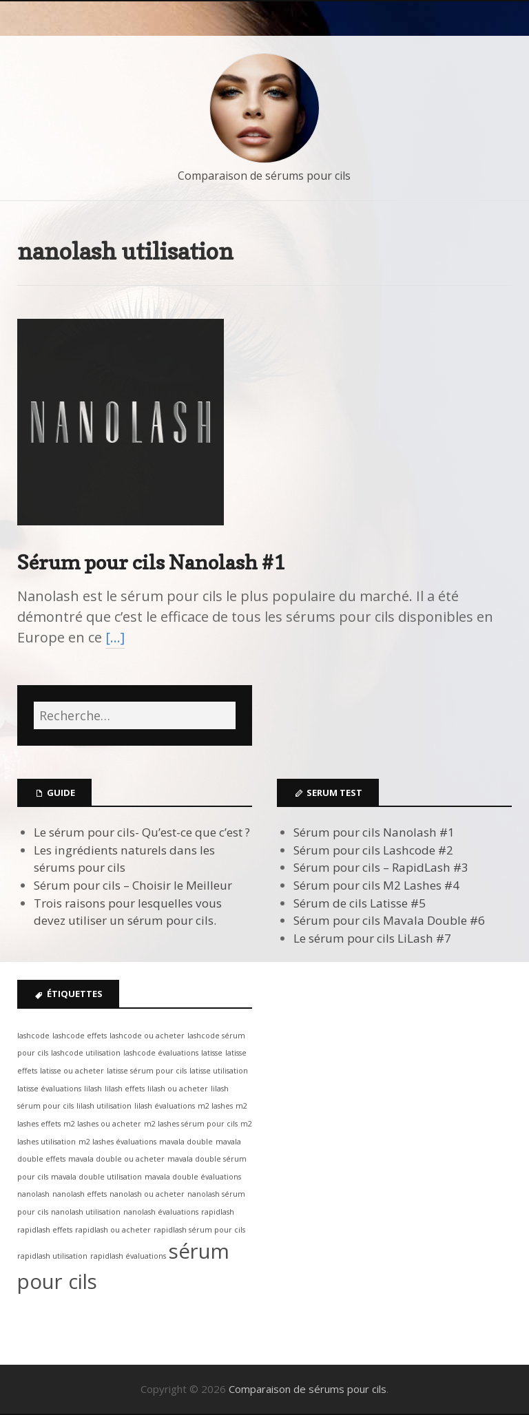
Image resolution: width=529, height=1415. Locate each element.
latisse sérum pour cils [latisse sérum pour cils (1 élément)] (147, 1071)
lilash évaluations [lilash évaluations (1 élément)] (164, 1106)
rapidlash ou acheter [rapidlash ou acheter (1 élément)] (113, 1230)
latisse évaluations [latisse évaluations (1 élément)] (49, 1088)
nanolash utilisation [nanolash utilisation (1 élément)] (86, 1212)
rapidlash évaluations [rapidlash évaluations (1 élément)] (128, 1256)
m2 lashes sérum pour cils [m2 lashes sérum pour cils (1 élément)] (191, 1124)
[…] (115, 637)
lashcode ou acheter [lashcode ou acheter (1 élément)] (147, 1035)
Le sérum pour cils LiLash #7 (372, 938)
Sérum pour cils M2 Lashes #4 (376, 885)
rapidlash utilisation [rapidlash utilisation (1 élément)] (52, 1256)
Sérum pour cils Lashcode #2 (373, 850)
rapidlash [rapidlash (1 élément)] (217, 1212)
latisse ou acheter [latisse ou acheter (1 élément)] (72, 1071)
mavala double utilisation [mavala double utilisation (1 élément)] (96, 1177)
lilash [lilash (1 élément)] (93, 1088)
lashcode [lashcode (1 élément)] (33, 1035)
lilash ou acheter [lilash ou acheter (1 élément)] (177, 1088)
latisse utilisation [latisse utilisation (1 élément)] (218, 1071)
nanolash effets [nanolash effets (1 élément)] (79, 1194)
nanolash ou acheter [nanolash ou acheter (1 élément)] (147, 1194)
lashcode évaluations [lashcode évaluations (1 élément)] (160, 1053)
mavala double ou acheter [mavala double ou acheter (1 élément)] (116, 1159)
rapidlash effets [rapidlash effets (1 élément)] (44, 1230)
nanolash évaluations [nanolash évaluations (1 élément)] (160, 1212)
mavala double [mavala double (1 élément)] (186, 1141)
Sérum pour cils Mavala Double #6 (389, 920)
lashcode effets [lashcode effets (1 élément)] (79, 1035)
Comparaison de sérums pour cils (264, 175)
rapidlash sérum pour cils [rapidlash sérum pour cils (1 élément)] (199, 1230)
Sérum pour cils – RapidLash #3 (380, 867)
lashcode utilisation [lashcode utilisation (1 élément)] (86, 1053)
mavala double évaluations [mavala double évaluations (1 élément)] (193, 1177)
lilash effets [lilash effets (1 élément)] (125, 1088)
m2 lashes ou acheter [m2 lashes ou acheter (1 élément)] (102, 1124)
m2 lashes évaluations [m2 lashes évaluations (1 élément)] (117, 1141)
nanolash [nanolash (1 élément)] (33, 1194)
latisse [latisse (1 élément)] (211, 1053)
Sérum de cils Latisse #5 (359, 903)
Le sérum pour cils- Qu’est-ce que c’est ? (142, 832)
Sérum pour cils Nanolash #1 (151, 562)
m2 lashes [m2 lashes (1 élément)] (215, 1106)
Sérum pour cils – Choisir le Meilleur (133, 885)
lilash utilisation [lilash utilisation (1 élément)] (104, 1106)
